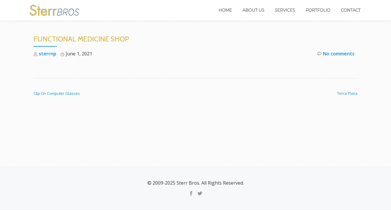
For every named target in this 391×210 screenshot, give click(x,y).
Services (285, 10)
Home (225, 10)
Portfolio (318, 10)
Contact (351, 10)
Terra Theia (347, 93)
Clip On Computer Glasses (57, 93)
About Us (253, 10)
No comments (336, 54)
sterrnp (47, 53)
